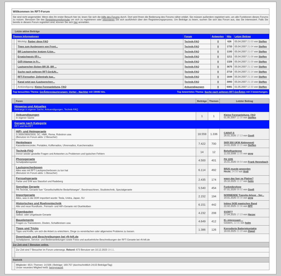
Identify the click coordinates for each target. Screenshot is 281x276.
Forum (188, 36)
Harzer (251, 214)
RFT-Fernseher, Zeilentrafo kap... (36, 76)
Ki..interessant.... (233, 220)
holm (251, 181)
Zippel (251, 231)
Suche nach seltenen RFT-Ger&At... (38, 71)
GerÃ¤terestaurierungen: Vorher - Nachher (64, 92)
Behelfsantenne (233, 151)
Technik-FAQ (191, 41)
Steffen (263, 41)
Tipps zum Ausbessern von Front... (38, 46)
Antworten (218, 36)
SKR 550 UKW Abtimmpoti (239, 142)
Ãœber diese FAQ (38, 41)
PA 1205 (228, 159)
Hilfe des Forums (110, 17)
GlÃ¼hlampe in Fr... (29, 61)
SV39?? (228, 211)
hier (76, 22)
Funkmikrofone (232, 186)
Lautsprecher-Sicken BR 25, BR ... (37, 66)
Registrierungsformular (57, 19)
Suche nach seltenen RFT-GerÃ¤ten (225, 92)
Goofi (251, 135)
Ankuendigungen (194, 86)
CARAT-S (229, 133)
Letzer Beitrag (243, 36)
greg (250, 153)
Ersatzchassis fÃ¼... (29, 56)
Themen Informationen (26, 36)
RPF (250, 206)
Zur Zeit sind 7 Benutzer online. (31, 244)
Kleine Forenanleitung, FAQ (50, 86)
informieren (109, 19)
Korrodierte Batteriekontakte (240, 228)
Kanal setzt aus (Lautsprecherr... (36, 81)
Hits (229, 36)
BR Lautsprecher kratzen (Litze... (36, 51)
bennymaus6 (56, 267)
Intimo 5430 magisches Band (240, 203)
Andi (246, 171)
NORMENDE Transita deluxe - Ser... (244, 195)
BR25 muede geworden (237, 168)
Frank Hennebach (258, 161)
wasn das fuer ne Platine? (239, 178)
